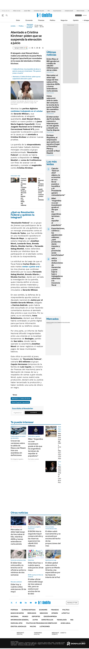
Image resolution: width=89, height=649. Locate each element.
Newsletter (72, 603)
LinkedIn (26, 603)
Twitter (12, 602)
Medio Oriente (80, 10)
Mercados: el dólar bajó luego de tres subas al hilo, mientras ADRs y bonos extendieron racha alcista (53, 83)
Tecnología (62, 620)
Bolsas (54, 322)
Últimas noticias (28, 610)
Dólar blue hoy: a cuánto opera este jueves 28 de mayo (35, 566)
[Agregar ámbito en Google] (20, 48)
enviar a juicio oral (31, 266)
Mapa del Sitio (16, 623)
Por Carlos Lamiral (33, 459)
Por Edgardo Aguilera (17, 459)
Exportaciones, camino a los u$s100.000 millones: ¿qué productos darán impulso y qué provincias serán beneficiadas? (58, 241)
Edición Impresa (50, 616)
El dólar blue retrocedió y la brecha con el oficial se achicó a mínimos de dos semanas (18, 569)
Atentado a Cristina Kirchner (30, 26)
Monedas (49, 322)
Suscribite (33, 412)
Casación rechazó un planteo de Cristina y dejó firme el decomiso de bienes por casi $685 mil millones (24, 192)
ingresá (85, 15)
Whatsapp (36, 603)
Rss (71, 620)
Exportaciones (57, 10)
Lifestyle (65, 613)
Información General (20, 620)
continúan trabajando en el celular (27, 111)
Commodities (61, 322)
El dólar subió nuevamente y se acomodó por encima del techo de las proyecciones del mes (53, 538)
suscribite (78, 15)
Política (52, 20)
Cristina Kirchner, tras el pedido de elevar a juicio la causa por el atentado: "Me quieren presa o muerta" (27, 71)
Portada (14, 610)
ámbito (13, 26)
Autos (35, 620)
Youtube (31, 602)
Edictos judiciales (18, 626)
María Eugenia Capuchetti (20, 402)
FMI (49, 10)
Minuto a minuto (17, 527)
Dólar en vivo (16, 10)
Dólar (18, 20)
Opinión (75, 20)
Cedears (67, 322)
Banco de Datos (17, 613)
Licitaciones (45, 626)
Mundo (25, 616)
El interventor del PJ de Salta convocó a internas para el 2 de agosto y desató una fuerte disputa (53, 123)
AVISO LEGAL (65, 623)
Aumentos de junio (39, 10)
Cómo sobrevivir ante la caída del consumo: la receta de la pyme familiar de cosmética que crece (53, 104)
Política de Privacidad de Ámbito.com (41, 623)
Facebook (16, 603)
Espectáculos (47, 620)
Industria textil (69, 10)
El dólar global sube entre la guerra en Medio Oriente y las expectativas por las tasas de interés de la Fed (52, 570)
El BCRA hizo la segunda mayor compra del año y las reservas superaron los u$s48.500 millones (35, 538)
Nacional (15, 616)
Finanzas (41, 20)
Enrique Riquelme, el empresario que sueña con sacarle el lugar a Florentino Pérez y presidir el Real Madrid (53, 144)
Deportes (36, 616)
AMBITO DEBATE (59, 633)
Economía (29, 20)
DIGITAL (21, 633)
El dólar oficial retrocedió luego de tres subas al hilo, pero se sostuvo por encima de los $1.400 (35, 586)
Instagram (21, 603)
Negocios (64, 20)
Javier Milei (27, 10)
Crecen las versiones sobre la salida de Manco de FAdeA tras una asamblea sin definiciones (18, 448)
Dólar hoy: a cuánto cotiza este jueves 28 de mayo (18, 588)
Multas (33, 626)
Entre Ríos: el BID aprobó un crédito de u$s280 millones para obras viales (53, 64)
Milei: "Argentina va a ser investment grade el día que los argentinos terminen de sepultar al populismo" (35, 447)
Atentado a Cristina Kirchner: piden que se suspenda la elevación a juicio (26, 78)
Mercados (31, 613)
